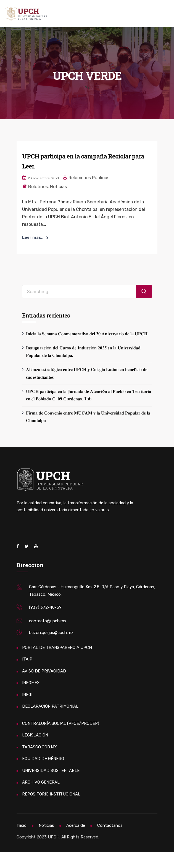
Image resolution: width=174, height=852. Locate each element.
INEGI (27, 694)
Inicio (22, 825)
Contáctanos (110, 825)
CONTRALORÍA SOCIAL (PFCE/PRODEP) (60, 723)
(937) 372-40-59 (45, 607)
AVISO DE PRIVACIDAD (44, 671)
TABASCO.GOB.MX (39, 746)
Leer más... (33, 237)
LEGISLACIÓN (35, 735)
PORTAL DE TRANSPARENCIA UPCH (57, 647)
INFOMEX (31, 682)
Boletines (38, 186)
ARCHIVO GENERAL (41, 782)
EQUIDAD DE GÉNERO (43, 758)
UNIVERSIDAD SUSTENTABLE (51, 770)
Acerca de (75, 825)
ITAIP (27, 659)
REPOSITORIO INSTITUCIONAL (51, 794)
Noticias (58, 186)
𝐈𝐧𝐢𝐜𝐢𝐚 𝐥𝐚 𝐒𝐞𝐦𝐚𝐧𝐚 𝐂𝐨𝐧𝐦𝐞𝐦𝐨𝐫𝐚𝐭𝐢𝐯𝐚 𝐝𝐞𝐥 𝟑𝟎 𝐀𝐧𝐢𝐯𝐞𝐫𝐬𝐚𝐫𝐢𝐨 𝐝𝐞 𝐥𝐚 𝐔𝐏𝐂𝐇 (86, 333)
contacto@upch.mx (47, 620)
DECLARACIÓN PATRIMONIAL (50, 706)
